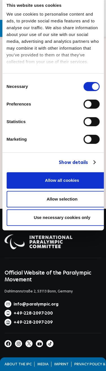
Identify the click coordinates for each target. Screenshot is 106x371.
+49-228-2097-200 (33, 313)
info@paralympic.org (36, 304)
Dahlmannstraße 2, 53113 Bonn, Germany (39, 291)
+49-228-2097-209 (33, 322)
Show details (73, 162)
